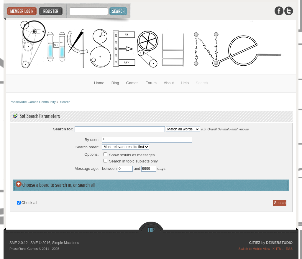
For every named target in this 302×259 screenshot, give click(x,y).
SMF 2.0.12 (18, 243)
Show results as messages (129, 155)
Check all (29, 202)
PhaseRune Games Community (151, 47)
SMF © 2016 (40, 243)
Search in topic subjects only (130, 161)
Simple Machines (65, 243)
